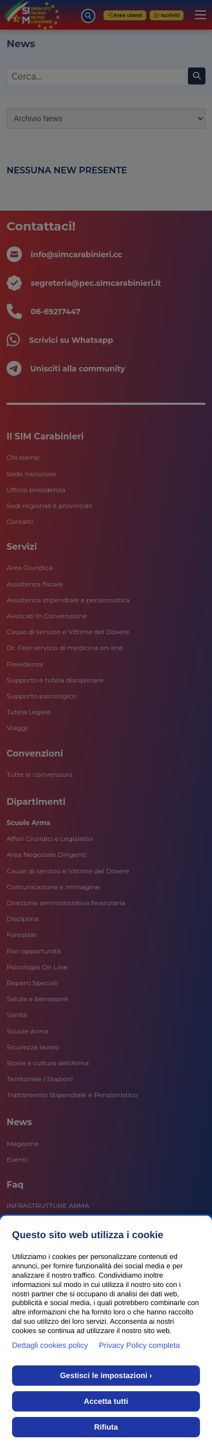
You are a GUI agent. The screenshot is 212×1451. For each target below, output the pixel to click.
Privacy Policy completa (139, 1345)
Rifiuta (106, 1426)
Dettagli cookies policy (50, 1345)
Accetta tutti (106, 1401)
